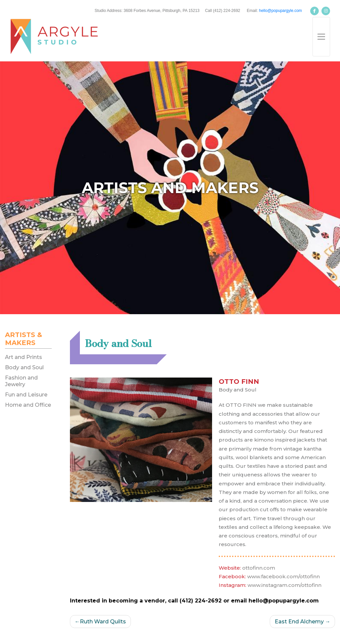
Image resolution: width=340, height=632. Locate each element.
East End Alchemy (299, 621)
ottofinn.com (258, 568)
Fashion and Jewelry (21, 381)
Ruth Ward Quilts (103, 621)
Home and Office (28, 405)
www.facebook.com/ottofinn (283, 576)
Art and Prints (23, 357)
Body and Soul (24, 367)
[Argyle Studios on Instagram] (325, 11)
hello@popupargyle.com (280, 10)
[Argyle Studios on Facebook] (314, 11)
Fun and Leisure (26, 394)
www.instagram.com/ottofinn (284, 585)
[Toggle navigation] (321, 37)
